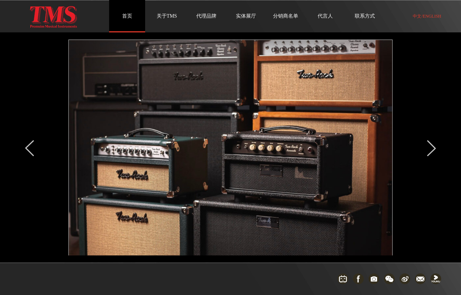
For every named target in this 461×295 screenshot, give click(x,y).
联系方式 (365, 16)
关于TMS (167, 16)
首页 (127, 16)
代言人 (325, 16)
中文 (417, 16)
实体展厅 (246, 16)
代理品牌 (206, 16)
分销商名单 (285, 16)
